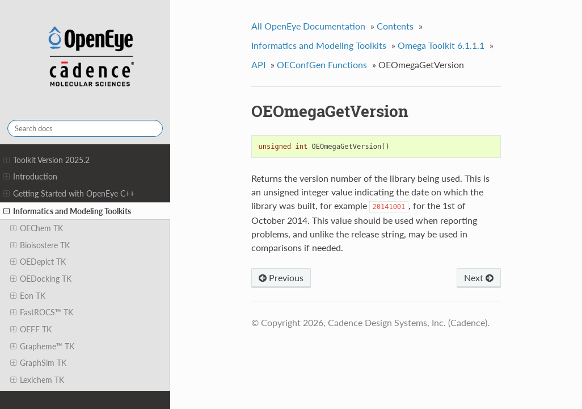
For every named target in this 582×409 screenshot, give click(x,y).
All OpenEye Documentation (308, 25)
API (258, 64)
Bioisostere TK (40, 245)
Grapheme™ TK (42, 346)
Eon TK (27, 296)
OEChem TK (36, 228)
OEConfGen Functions (322, 64)
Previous (281, 277)
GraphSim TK (38, 363)
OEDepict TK (38, 262)
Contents (395, 25)
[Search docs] (85, 128)
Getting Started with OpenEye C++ (68, 194)
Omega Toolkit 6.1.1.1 (441, 45)
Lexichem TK (37, 380)
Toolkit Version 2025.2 (46, 160)
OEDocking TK (40, 279)
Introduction (30, 177)
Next (479, 277)
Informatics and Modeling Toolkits (67, 211)
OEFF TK (31, 329)
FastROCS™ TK (41, 312)
